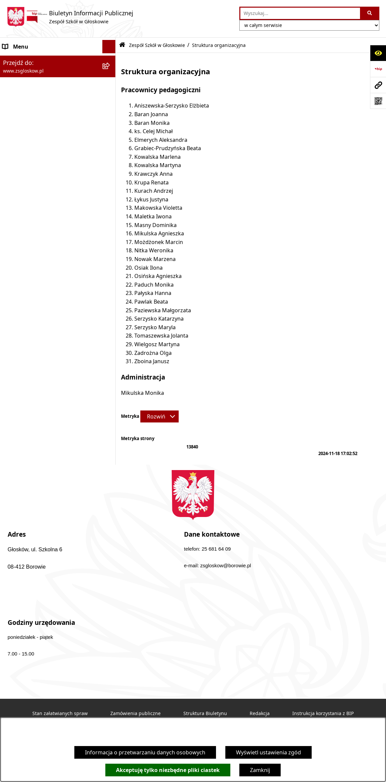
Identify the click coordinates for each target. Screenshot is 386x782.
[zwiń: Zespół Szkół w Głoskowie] (110, 60)
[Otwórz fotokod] (378, 101)
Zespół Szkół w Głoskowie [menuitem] (35, 60)
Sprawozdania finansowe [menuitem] (34, 156)
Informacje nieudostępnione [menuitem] (39, 170)
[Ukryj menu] (109, 46)
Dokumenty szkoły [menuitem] (26, 130)
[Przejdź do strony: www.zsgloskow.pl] (378, 85)
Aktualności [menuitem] (17, 143)
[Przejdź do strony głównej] (70, 17)
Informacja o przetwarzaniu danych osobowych (145, 752)
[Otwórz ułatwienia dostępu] (378, 53)
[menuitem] (58, 77)
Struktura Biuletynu (205, 713)
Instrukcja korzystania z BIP (323, 713)
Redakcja (260, 713)
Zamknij (260, 770)
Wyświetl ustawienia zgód (268, 752)
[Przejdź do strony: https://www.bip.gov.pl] (378, 69)
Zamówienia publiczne (135, 713)
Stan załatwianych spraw (60, 713)
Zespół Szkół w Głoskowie (157, 45)
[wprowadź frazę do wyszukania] (300, 13)
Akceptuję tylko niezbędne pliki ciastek (168, 770)
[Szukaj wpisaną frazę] (370, 13)
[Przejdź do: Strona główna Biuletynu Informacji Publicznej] (122, 45)
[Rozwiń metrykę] (159, 416)
